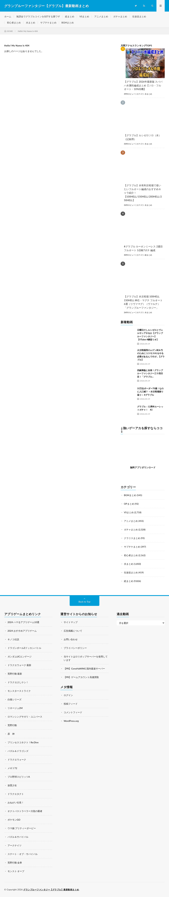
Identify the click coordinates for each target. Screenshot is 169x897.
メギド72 (12, 768)
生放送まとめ (139, 16)
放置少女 (12, 785)
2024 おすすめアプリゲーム (22, 630)
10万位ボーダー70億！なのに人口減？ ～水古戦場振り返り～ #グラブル (150, 391)
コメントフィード (73, 712)
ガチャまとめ (120, 16)
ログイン (68, 695)
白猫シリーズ (14, 699)
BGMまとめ (68, 22)
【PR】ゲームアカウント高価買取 (81, 677)
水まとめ (30, 22)
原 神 (11, 733)
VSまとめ (84, 16)
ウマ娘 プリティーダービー (22, 828)
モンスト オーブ (16, 871)
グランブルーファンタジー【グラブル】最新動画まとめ (51, 889)
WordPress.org (71, 720)
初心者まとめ (14, 22)
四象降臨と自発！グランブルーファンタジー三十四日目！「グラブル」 (150, 373)
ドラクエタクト (16, 793)
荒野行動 (12, 725)
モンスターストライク (19, 690)
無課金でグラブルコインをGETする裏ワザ (38, 16)
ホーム (7, 16)
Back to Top (84, 601)
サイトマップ (71, 622)
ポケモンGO (14, 819)
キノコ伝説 (13, 639)
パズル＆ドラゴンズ (18, 751)
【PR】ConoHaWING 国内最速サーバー (84, 668)
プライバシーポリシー (75, 647)
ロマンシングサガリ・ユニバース (25, 716)
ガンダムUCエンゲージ (20, 656)
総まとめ (69, 16)
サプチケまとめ (48, 22)
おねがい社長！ (16, 802)
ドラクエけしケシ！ (18, 682)
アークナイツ (14, 845)
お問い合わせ (71, 639)
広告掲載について (73, 630)
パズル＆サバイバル (18, 836)
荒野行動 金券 (15, 862)
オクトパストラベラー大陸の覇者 (25, 811)
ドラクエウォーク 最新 (19, 665)
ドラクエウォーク (17, 759)
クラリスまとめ (132, 538)
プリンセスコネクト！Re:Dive (23, 742)
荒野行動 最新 (15, 673)
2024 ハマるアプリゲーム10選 (23, 622)
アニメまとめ (101, 16)
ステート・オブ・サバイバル (23, 854)
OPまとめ (129, 503)
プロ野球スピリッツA (19, 776)
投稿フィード (71, 703)
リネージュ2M (15, 708)
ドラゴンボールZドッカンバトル (24, 647)
